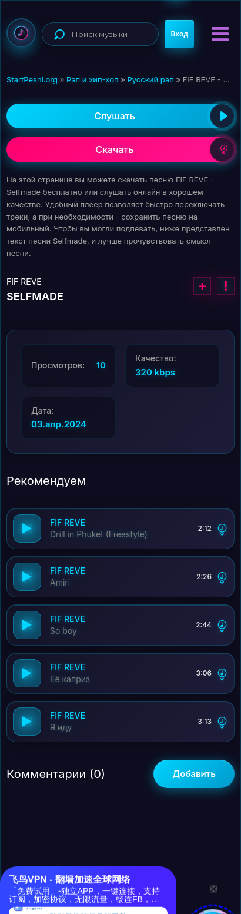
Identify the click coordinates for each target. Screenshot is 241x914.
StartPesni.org (32, 79)
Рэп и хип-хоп (92, 79)
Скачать (165, 149)
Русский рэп (150, 79)
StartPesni (21, 33)
